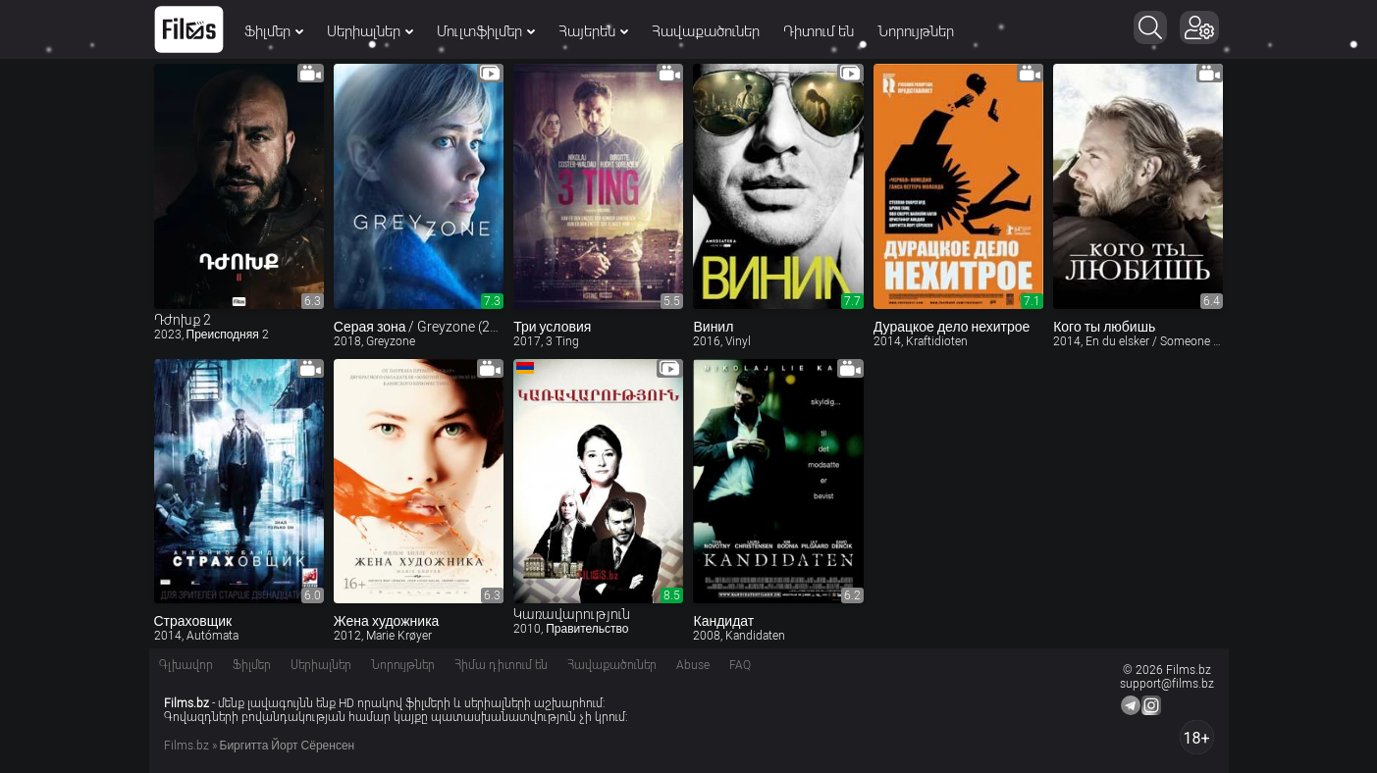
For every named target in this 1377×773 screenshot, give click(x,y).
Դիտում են (818, 31)
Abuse (693, 665)
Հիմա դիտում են (501, 665)
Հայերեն (593, 31)
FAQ (740, 665)
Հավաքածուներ (706, 31)
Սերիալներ (370, 31)
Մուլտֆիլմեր (486, 31)
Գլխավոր (186, 665)
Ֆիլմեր (273, 31)
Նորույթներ (915, 31)
